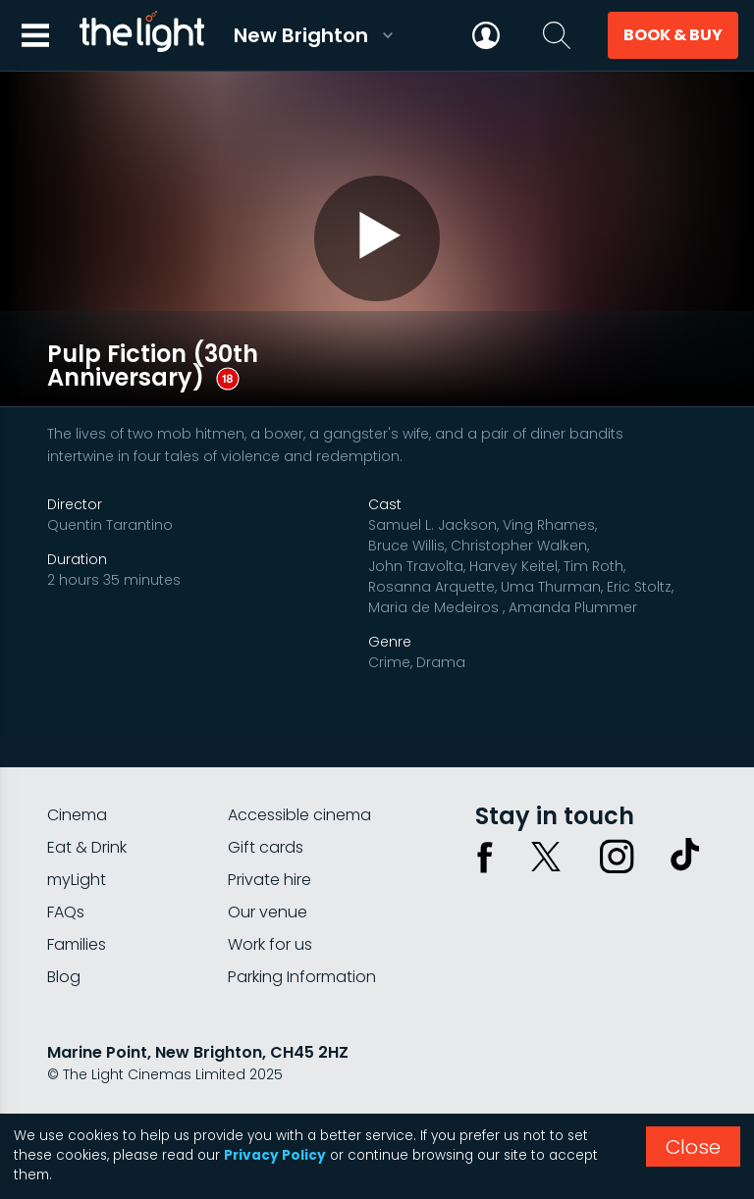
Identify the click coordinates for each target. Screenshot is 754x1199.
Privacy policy (95, 1094)
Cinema (77, 782)
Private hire (269, 847)
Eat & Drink (87, 815)
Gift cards (265, 815)
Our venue (267, 879)
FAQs (65, 879)
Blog (64, 944)
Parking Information (302, 944)
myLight (76, 847)
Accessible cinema (299, 782)
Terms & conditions (225, 1094)
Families (76, 912)
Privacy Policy (275, 1155)
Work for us (270, 912)
